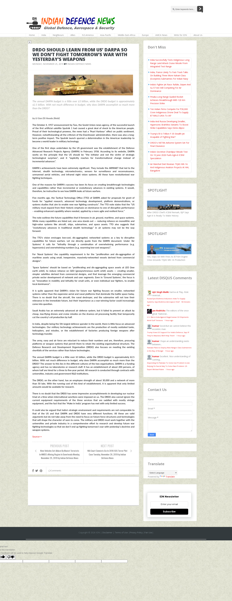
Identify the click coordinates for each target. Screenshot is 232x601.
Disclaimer (107, 532)
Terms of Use (121, 532)
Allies (72, 35)
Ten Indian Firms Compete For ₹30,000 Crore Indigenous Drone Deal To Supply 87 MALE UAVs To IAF (169, 112)
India (43, 35)
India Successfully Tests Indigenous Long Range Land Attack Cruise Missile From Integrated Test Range (169, 63)
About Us (198, 35)
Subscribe (169, 511)
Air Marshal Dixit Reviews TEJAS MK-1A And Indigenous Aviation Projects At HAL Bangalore (169, 167)
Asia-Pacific (105, 35)
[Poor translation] (11, 557)
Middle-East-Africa (126, 35)
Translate (167, 476)
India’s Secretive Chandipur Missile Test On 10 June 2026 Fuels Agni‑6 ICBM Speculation (169, 155)
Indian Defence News (79, 64)
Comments (55, 470)
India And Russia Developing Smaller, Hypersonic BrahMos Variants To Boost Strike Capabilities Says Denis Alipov (169, 124)
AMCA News (161, 35)
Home (32, 35)
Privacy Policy (136, 532)
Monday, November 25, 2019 (47, 64)
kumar (155, 325)
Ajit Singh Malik (160, 292)
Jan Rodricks (158, 310)
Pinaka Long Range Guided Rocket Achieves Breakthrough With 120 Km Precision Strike (167, 100)
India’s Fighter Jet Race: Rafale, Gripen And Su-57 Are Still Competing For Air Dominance (170, 87)
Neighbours (58, 35)
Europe (145, 35)
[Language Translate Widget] (162, 472)
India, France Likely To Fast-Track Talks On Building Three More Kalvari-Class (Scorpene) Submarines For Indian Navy (169, 75)
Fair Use (148, 532)
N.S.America (88, 35)
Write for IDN (180, 35)
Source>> (37, 436)
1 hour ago (169, 320)
